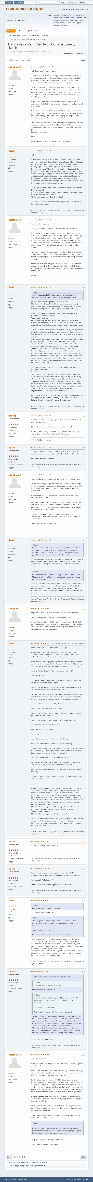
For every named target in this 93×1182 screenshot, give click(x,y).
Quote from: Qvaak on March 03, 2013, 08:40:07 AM (52, 976)
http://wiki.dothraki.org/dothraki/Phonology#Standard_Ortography (55, 807)
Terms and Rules (76, 1179)
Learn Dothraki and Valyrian (25, 8)
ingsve (11, 447)
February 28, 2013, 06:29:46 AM (41, 540)
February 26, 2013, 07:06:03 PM (41, 475)
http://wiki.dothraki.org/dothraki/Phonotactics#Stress (55, 809)
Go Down (10, 60)
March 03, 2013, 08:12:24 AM (40, 869)
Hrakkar (12, 416)
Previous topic (70, 54)
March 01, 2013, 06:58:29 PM (40, 608)
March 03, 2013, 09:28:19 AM (40, 971)
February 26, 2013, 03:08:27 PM (41, 447)
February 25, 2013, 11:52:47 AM (41, 151)
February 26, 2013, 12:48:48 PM (41, 416)
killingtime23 (14, 67)
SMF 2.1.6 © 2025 (10, 1179)
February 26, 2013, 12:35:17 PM (41, 287)
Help (68, 1179)
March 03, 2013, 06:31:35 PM (40, 1055)
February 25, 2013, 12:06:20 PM (41, 220)
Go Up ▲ (85, 1179)
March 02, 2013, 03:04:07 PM (40, 643)
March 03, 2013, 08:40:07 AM (40, 900)
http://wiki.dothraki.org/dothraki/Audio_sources (48, 814)
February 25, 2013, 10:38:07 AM (43, 67)
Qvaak (11, 151)
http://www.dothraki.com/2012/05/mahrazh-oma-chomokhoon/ (54, 304)
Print (83, 60)
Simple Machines (22, 1179)
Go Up (9, 1157)
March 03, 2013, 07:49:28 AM (40, 841)
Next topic (81, 54)
